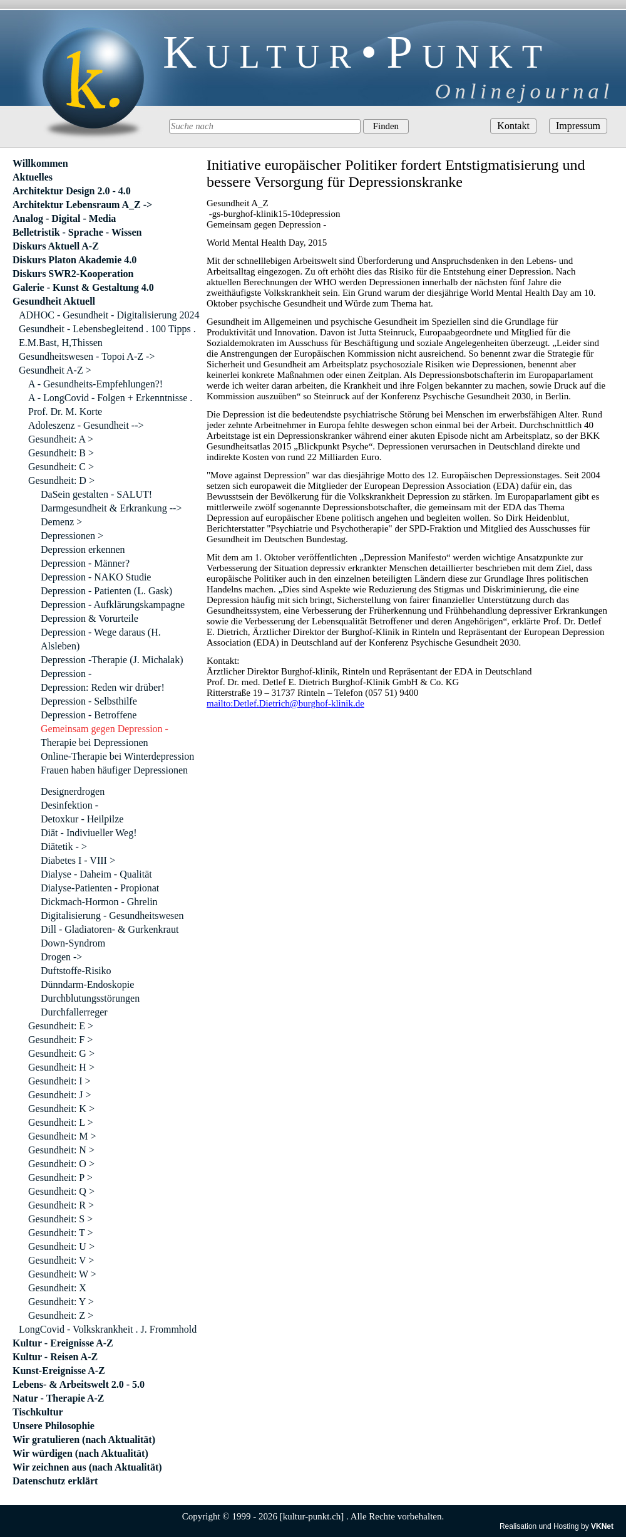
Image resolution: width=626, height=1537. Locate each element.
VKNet (602, 1526)
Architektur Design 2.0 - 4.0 (72, 191)
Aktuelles (33, 177)
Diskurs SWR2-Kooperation (73, 273)
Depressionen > (72, 535)
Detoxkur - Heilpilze (82, 819)
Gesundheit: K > (61, 1108)
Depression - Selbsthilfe (89, 701)
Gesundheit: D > (61, 480)
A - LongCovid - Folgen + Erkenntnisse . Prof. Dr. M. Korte (110, 404)
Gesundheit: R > (61, 1205)
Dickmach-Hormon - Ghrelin (99, 901)
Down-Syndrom (73, 943)
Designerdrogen (73, 791)
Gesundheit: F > (60, 1039)
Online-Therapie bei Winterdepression (117, 756)
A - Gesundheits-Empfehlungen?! (95, 384)
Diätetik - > (64, 846)
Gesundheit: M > (62, 1136)
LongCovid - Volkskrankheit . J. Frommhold (108, 1329)
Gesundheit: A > (60, 439)
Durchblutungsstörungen (90, 998)
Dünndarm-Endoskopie (87, 984)
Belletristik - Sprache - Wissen (77, 232)
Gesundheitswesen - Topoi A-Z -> (87, 356)
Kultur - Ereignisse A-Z (63, 1343)
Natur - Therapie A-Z (59, 1398)
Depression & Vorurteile (89, 618)
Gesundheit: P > (60, 1177)
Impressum (578, 125)
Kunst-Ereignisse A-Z (59, 1370)
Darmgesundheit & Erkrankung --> (111, 508)
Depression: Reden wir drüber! (103, 687)
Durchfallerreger (74, 1012)
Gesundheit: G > (61, 1053)
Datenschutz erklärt (55, 1481)
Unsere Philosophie (54, 1425)
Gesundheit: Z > (60, 1315)
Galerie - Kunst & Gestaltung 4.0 (83, 287)
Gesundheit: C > (61, 466)
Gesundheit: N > (61, 1150)
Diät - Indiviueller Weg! (88, 832)
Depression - (66, 673)
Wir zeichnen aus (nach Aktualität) (87, 1467)
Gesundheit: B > (61, 453)
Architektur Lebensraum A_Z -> (82, 204)
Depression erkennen (83, 549)
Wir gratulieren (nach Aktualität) (84, 1439)
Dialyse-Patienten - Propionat (100, 888)
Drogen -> (61, 957)
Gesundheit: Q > (61, 1191)
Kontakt (513, 125)
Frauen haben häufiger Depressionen (114, 770)
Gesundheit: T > (60, 1232)
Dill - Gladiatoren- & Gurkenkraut (109, 929)
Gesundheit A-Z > (55, 370)
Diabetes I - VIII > (78, 860)
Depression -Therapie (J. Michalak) (112, 659)
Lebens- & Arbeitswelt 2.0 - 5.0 (79, 1384)
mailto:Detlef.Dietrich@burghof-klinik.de (285, 703)
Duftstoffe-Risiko (76, 970)
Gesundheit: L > (60, 1122)
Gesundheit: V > (61, 1260)
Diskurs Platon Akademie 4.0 (74, 259)
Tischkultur (38, 1412)
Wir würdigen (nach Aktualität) (80, 1453)
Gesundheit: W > (62, 1274)
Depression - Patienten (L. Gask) (106, 590)
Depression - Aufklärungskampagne (113, 604)
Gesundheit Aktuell (54, 301)
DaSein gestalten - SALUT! (96, 494)
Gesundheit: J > (59, 1094)
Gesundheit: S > (60, 1219)
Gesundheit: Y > (61, 1301)
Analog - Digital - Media (64, 218)
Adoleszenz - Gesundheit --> (86, 425)
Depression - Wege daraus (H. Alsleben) (101, 639)
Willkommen (40, 163)
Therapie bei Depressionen (94, 742)
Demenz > (61, 522)
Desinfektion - (69, 805)
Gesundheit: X (57, 1288)
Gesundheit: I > (59, 1081)
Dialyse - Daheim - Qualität (96, 874)
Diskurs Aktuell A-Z (56, 246)
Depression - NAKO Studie (96, 577)
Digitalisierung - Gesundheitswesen (112, 915)
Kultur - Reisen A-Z (55, 1356)
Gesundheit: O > (61, 1163)
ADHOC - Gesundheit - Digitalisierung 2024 (109, 315)
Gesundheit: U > (61, 1246)
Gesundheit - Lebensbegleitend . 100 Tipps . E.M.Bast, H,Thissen (107, 335)
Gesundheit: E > (60, 1025)
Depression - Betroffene (88, 715)
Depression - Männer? (85, 563)
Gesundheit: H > (61, 1067)
